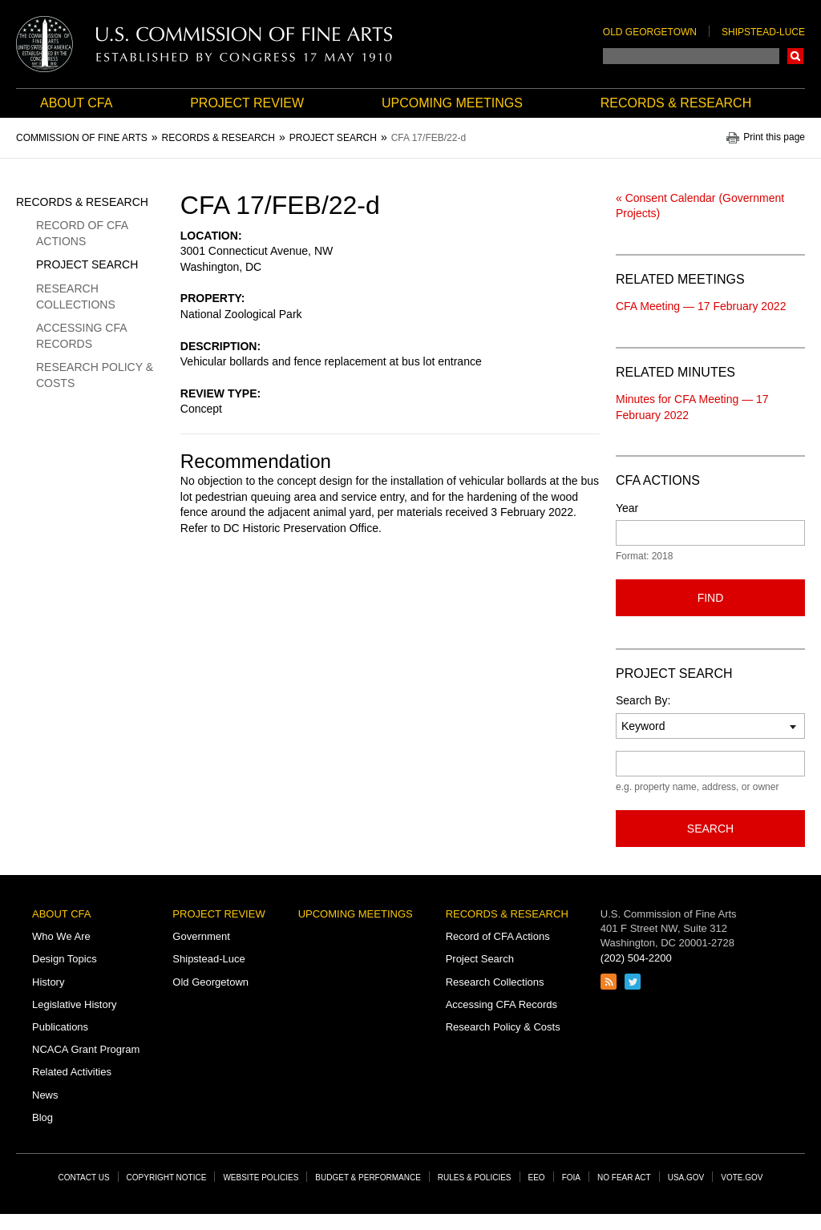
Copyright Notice (167, 1177)
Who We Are (61, 936)
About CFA (76, 103)
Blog (42, 1117)
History (48, 982)
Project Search (87, 264)
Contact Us (84, 1177)
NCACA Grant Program (86, 1049)
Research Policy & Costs (94, 375)
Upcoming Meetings (452, 103)
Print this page (774, 137)
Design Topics (64, 959)
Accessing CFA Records (81, 335)
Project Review (247, 103)
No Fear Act (624, 1177)
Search (795, 56)
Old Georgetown (650, 32)
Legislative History (74, 1004)
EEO (536, 1177)
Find (711, 597)
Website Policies (260, 1177)
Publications (60, 1027)
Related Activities (71, 1072)
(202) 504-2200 (636, 958)
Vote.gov (741, 1177)
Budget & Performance (368, 1177)
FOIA (571, 1177)
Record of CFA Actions (81, 233)
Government (201, 936)
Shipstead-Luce (763, 32)
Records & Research (676, 103)
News (45, 1095)
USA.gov (686, 1177)
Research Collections (75, 296)
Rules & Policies (475, 1177)
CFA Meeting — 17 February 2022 (701, 306)
